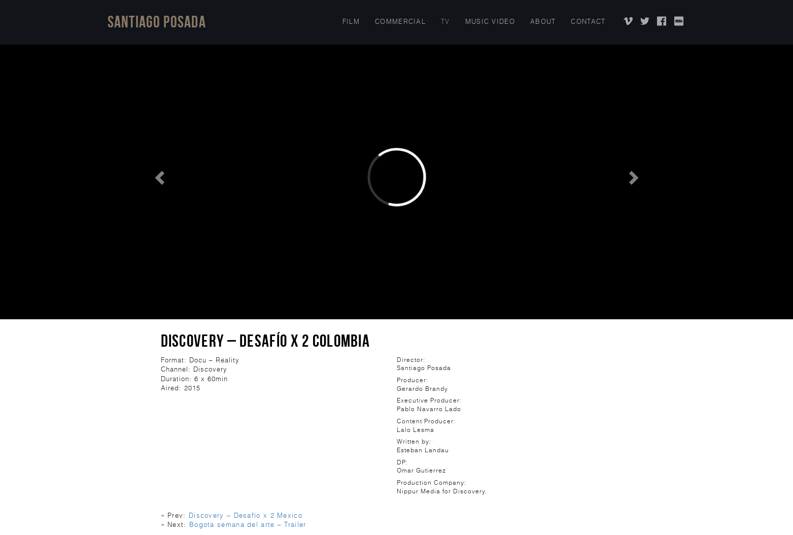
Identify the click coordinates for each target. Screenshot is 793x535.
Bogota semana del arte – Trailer (247, 524)
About (543, 21)
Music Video (490, 21)
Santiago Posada (157, 21)
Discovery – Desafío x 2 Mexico (245, 515)
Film (351, 21)
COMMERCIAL (400, 21)
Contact (588, 21)
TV (445, 21)
